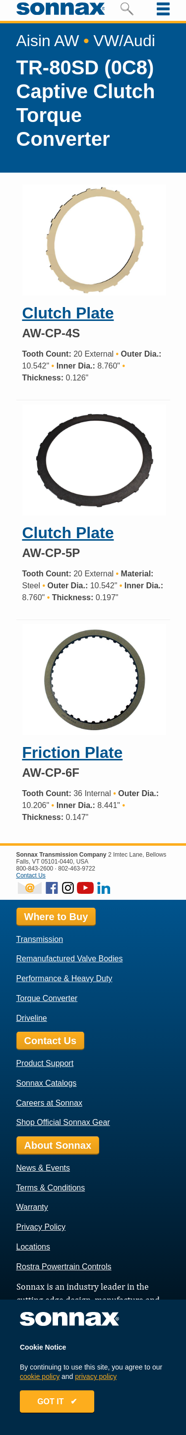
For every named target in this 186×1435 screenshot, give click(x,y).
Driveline (31, 1018)
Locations (33, 1247)
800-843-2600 (35, 868)
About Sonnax (58, 1145)
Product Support (45, 1063)
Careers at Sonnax (49, 1103)
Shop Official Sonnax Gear (63, 1122)
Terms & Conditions (50, 1188)
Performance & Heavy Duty (64, 978)
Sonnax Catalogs (46, 1083)
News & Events (43, 1168)
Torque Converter (47, 998)
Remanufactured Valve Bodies (69, 958)
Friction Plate (72, 752)
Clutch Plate (68, 313)
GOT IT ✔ (57, 1401)
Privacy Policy (41, 1227)
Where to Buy (56, 916)
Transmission (39, 939)
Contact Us (31, 875)
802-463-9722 (76, 868)
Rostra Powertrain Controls (64, 1266)
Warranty (32, 1207)
